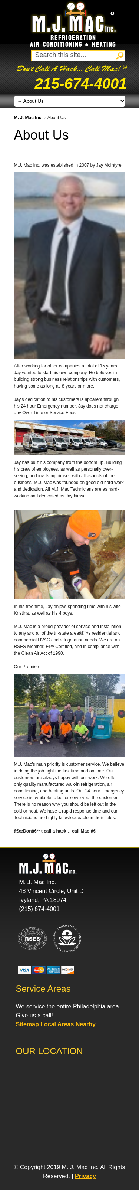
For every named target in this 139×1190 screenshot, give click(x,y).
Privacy (85, 1176)
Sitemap (27, 1024)
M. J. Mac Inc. (28, 117)
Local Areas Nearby (68, 1024)
